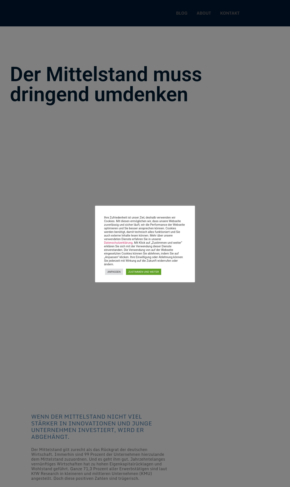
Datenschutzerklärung (118, 242)
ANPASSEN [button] (114, 271)
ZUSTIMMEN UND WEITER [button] (143, 271)
